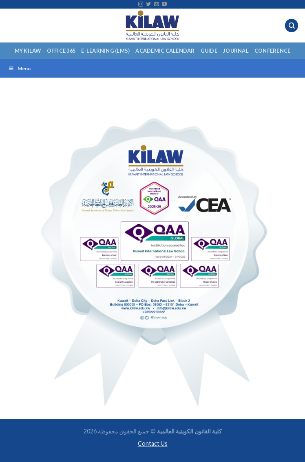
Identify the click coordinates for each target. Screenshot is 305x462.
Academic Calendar (164, 50)
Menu (19, 68)
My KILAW (28, 50)
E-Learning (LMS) (105, 50)
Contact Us (153, 443)
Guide (209, 50)
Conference (272, 50)
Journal (236, 50)
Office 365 (61, 50)
